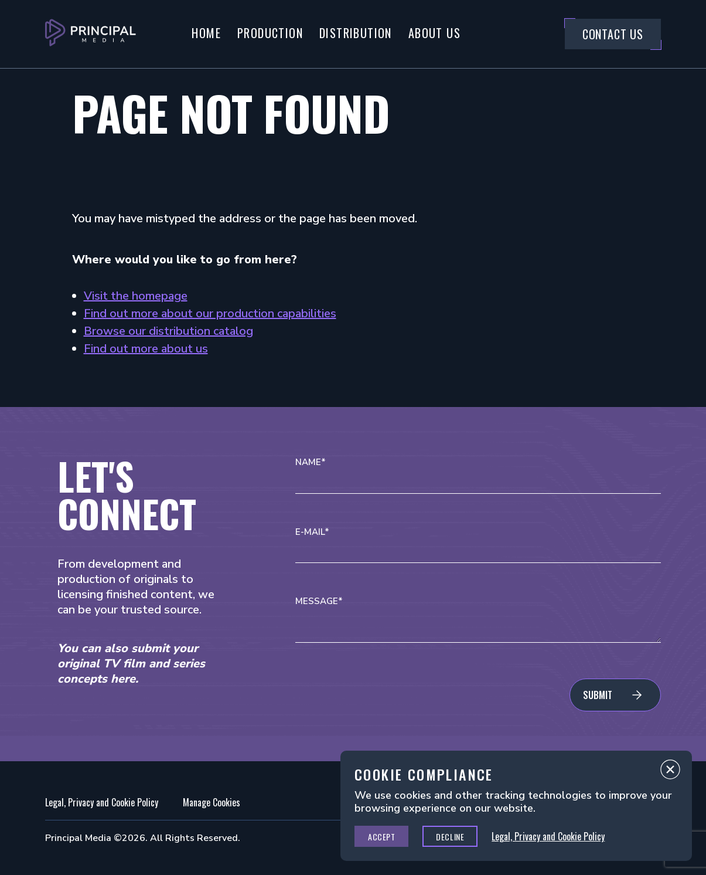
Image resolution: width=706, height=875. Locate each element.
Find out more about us (146, 349)
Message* (319, 601)
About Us (434, 33)
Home (206, 33)
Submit (597, 695)
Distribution (355, 33)
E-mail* (312, 532)
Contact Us (612, 34)
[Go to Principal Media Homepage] (90, 34)
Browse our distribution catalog (168, 331)
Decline (450, 836)
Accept (381, 836)
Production (270, 33)
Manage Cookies (211, 802)
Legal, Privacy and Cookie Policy (101, 802)
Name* (310, 462)
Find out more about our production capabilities (210, 313)
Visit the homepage (135, 296)
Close (670, 772)
